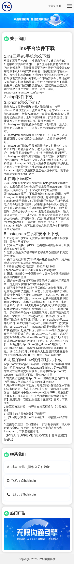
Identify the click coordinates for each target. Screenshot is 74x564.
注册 (58, 5)
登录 (51, 5)
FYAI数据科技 (46, 559)
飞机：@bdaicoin (23, 480)
